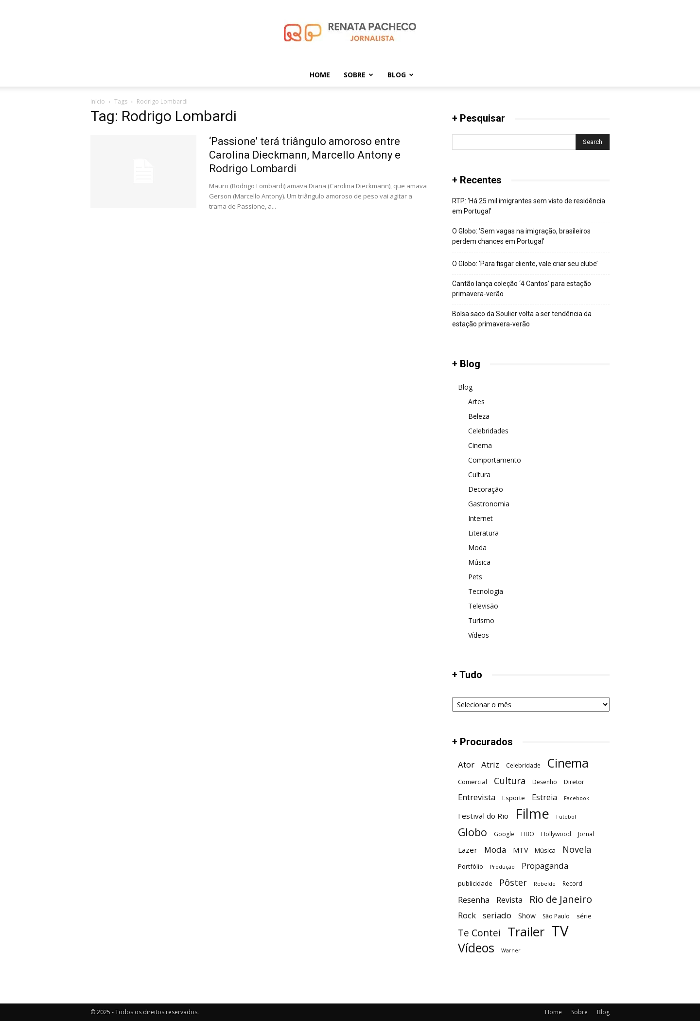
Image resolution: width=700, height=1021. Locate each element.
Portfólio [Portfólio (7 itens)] (470, 866)
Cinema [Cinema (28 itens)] (568, 763)
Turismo (481, 620)
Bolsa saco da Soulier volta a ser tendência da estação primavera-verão (522, 319)
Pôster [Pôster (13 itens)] (513, 882)
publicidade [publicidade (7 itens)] (475, 883)
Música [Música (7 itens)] (545, 850)
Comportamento (494, 460)
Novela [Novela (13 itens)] (576, 849)
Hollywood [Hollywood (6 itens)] (556, 834)
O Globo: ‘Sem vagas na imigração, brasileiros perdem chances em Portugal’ (521, 236)
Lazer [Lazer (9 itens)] (467, 850)
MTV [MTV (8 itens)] (520, 850)
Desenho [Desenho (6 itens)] (544, 782)
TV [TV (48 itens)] (559, 931)
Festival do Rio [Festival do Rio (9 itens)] (483, 816)
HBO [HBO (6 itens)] (527, 834)
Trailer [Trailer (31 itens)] (526, 932)
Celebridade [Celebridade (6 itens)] (523, 765)
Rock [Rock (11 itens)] (467, 915)
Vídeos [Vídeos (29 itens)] (476, 948)
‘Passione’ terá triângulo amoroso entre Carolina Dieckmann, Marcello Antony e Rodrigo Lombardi (305, 155)
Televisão (483, 605)
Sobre (358, 74)
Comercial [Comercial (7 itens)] (472, 781)
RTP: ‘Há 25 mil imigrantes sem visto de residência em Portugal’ (528, 206)
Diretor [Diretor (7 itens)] (574, 781)
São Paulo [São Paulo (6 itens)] (556, 916)
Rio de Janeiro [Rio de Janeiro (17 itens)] (560, 899)
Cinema (480, 445)
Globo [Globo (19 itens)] (472, 832)
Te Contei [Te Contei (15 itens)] (479, 933)
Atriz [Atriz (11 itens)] (490, 764)
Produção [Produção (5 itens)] (502, 866)
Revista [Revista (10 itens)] (509, 900)
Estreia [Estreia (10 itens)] (544, 797)
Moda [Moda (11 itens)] (495, 849)
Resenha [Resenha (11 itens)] (474, 900)
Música (479, 562)
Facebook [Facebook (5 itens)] (576, 798)
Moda (477, 547)
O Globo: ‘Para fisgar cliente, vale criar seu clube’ (525, 264)
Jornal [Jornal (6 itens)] (586, 834)
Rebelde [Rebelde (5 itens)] (545, 883)
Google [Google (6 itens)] (504, 834)
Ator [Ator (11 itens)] (466, 764)
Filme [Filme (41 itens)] (532, 813)
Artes (476, 401)
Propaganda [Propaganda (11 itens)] (545, 865)
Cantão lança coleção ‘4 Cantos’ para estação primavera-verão (521, 289)
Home (320, 74)
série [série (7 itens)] (584, 916)
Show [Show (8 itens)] (527, 915)
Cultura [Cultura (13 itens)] (509, 780)
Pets (475, 576)
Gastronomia (488, 503)
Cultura (479, 474)
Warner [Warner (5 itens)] (511, 950)
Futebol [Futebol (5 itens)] (566, 816)
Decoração (485, 489)
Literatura (483, 532)
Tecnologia (485, 591)
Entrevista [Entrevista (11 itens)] (476, 797)
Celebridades (488, 430)
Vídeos (478, 635)
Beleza (479, 416)
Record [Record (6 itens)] (572, 883)
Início (97, 101)
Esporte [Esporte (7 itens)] (513, 797)
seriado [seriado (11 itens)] (497, 915)
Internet (480, 518)
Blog (400, 74)
